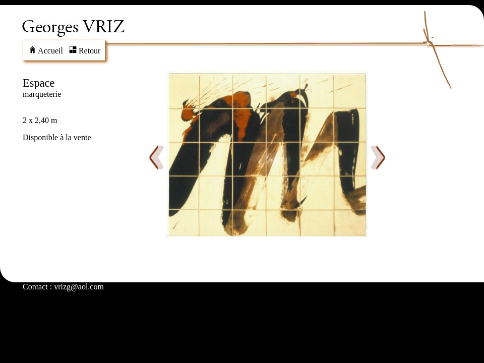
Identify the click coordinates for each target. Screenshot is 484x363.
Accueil (46, 50)
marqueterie (42, 94)
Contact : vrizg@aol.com (63, 286)
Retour (85, 50)
